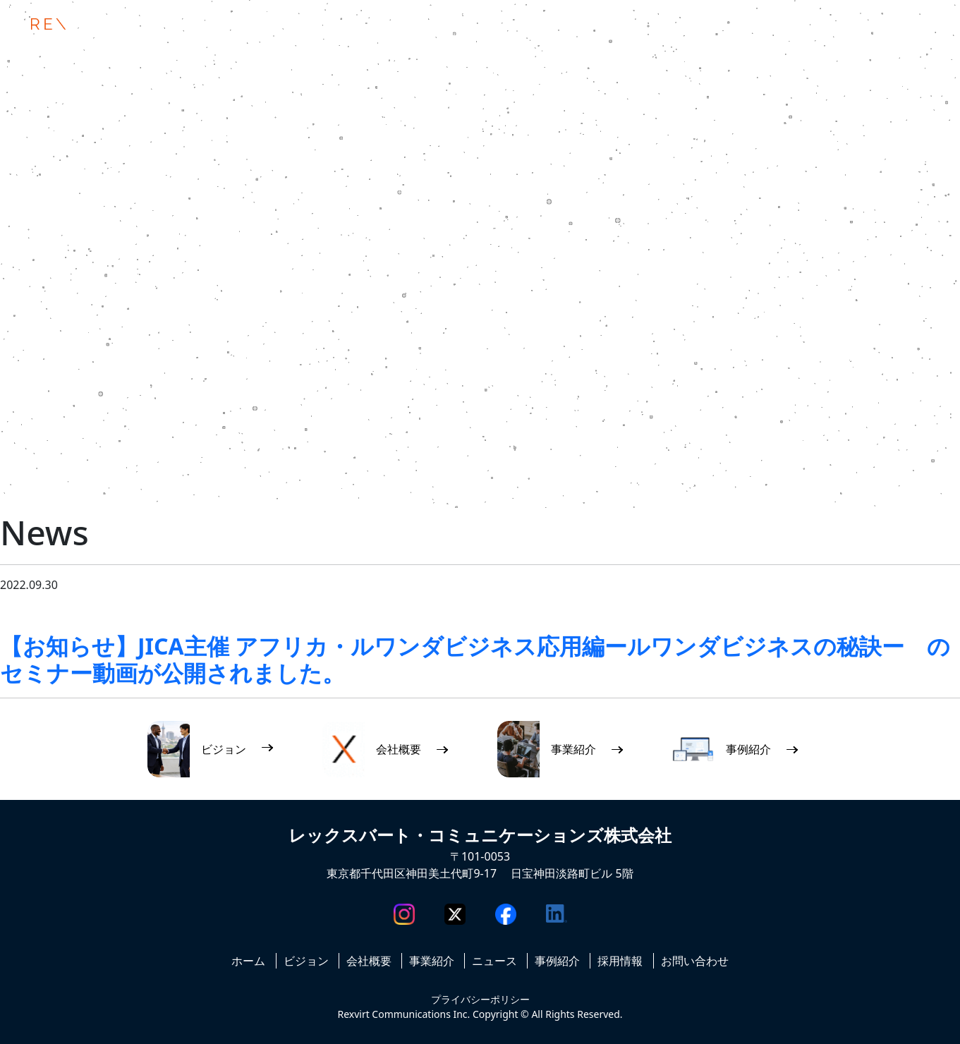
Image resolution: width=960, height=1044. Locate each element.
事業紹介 (431, 961)
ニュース (115, 613)
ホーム (248, 961)
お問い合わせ (695, 961)
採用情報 (620, 961)
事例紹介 (557, 961)
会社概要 (368, 961)
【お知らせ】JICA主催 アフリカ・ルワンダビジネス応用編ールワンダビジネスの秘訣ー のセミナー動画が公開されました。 (475, 659)
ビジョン (306, 961)
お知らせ (52, 613)
